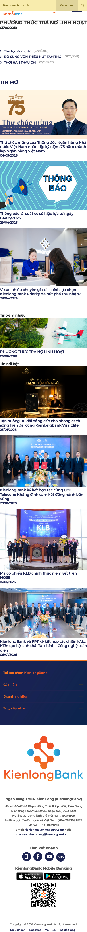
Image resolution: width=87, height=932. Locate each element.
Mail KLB (50, 930)
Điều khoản (17, 930)
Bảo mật (35, 930)
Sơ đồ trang (67, 930)
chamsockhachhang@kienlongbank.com (43, 834)
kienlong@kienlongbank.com (45, 829)
